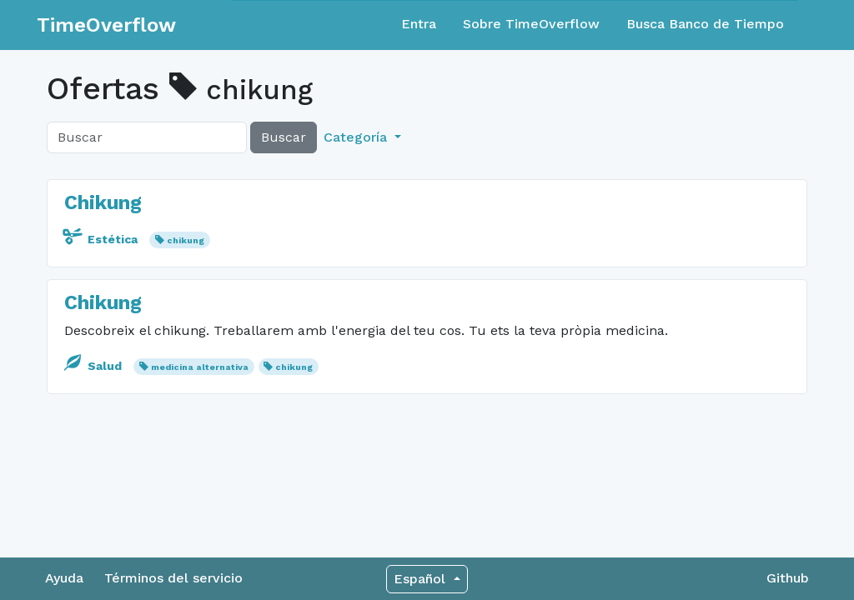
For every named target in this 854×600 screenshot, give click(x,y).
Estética (102, 239)
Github (787, 578)
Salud (94, 365)
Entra (418, 24)
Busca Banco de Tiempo (705, 24)
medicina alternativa (200, 367)
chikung (185, 240)
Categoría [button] (357, 137)
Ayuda (64, 578)
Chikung (103, 202)
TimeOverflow (106, 25)
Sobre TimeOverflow (531, 24)
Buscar (283, 137)
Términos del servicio (173, 578)
